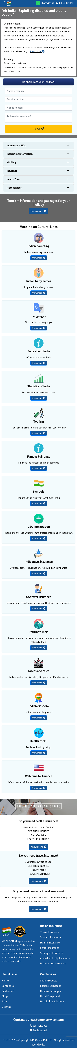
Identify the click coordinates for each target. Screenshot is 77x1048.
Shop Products (48, 980)
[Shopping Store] (38, 807)
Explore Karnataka (50, 986)
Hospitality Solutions (52, 1001)
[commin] (38, 118)
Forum (5, 1001)
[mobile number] (38, 108)
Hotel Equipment (50, 996)
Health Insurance (50, 942)
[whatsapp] (45, 2)
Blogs (5, 996)
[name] (38, 91)
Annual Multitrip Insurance (55, 958)
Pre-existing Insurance (53, 963)
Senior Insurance (49, 948)
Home (5, 980)
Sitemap (6, 1006)
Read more (37, 51)
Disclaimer (8, 991)
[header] (4, 1)
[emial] (38, 99)
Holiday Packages (50, 991)
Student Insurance (50, 937)
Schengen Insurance (51, 953)
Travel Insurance (49, 932)
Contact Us (8, 986)
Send (38, 129)
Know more (38, 211)
